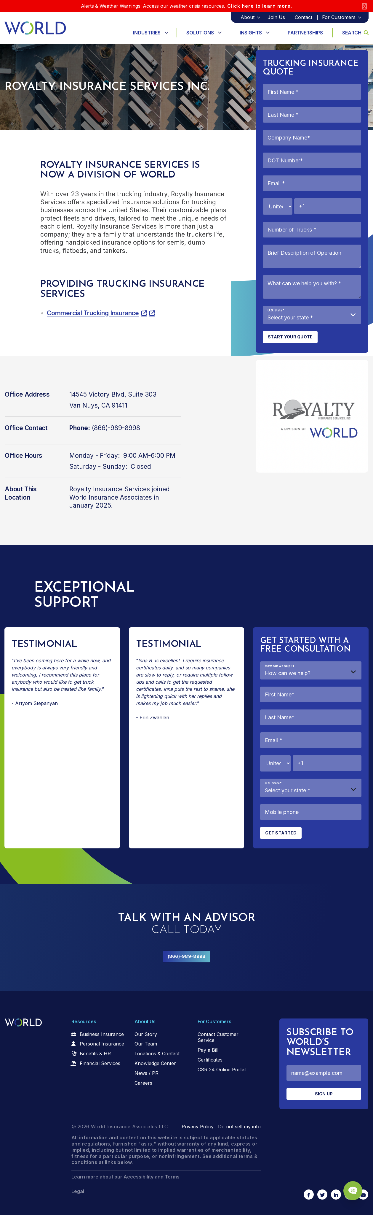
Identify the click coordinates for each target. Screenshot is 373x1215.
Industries (147, 33)
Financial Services (100, 1063)
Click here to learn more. (259, 6)
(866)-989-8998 (187, 956)
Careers (143, 1083)
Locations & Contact (157, 1053)
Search (355, 33)
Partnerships (305, 33)
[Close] (364, 6)
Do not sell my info (239, 1127)
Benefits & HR (95, 1053)
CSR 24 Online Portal (222, 1070)
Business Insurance (102, 1034)
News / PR (147, 1073)
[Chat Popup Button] (351, 1188)
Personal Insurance (102, 1044)
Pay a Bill (208, 1050)
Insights (251, 33)
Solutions (200, 33)
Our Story (146, 1034)
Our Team (146, 1044)
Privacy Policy (198, 1127)
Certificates (210, 1060)
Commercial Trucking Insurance (93, 313)
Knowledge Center (155, 1063)
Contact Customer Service (218, 1037)
